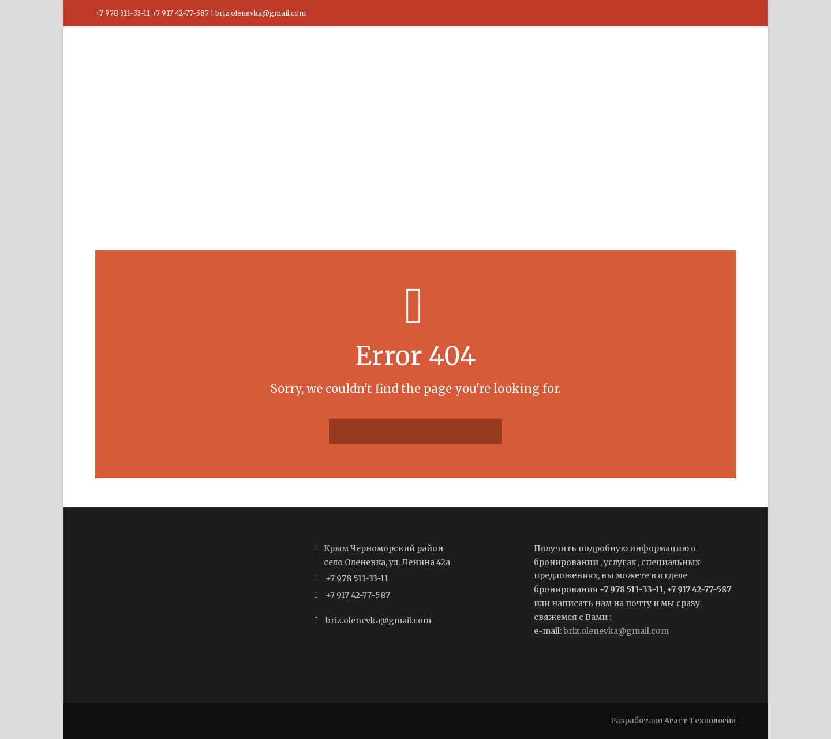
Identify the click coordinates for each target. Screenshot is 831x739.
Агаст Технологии (700, 721)
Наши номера (394, 64)
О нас (566, 64)
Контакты (705, 64)
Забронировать (631, 64)
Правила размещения (488, 64)
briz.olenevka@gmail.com (616, 631)
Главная (328, 64)
